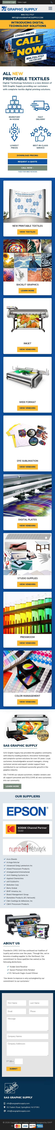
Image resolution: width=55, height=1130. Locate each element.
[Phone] (39, 1011)
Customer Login (9, 2)
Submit (13, 1069)
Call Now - (27, 168)
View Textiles (27, 232)
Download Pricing (27, 155)
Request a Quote (27, 161)
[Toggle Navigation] (50, 8)
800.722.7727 (27, 14)
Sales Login (22, 2)
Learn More (27, 290)
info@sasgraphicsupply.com (27, 17)
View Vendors (27, 349)
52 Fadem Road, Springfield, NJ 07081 (23, 1107)
